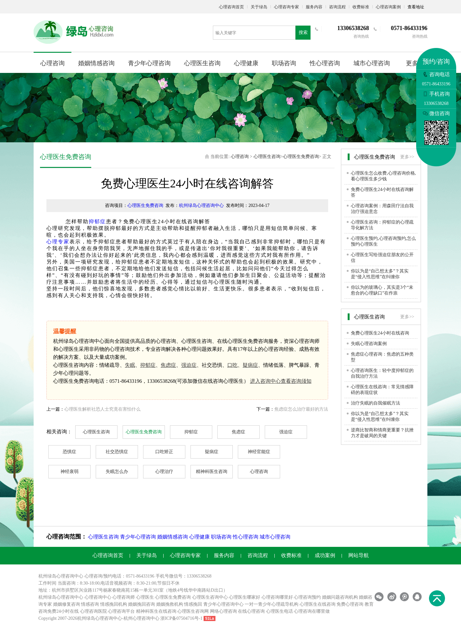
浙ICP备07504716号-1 (181, 618)
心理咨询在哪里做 (312, 611)
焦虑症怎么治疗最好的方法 (301, 409)
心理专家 (57, 241)
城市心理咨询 (371, 63)
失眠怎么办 (117, 471)
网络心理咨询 (223, 611)
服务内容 (314, 6)
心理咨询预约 (307, 597)
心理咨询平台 (121, 611)
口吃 (232, 365)
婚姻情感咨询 (96, 63)
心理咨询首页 (231, 6)
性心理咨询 (325, 63)
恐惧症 (69, 451)
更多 (412, 63)
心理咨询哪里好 (277, 597)
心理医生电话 (279, 611)
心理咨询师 (123, 597)
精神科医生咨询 (211, 471)
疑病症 (250, 365)
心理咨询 (52, 63)
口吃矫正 (164, 451)
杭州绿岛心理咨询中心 (201, 205)
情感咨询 (90, 604)
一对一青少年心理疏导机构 (271, 604)
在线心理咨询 (251, 611)
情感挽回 (193, 604)
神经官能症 (259, 451)
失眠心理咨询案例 (369, 343)
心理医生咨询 (202, 63)
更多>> (407, 156)
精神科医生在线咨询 (156, 611)
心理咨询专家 (286, 6)
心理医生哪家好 (244, 597)
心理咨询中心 (98, 597)
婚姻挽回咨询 (141, 604)
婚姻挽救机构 (169, 604)
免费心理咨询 (349, 604)
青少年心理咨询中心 (223, 604)
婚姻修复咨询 (66, 604)
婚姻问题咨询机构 (340, 597)
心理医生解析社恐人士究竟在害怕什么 (102, 409)
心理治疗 (164, 471)
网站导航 (358, 555)
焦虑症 (168, 365)
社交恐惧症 (117, 451)
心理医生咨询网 (193, 611)
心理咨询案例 (388, 6)
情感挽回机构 (113, 604)
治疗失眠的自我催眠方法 (375, 403)
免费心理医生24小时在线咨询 (380, 333)
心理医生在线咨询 (318, 604)
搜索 (303, 32)
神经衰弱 (69, 471)
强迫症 (189, 365)
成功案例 (325, 555)
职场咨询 (284, 63)
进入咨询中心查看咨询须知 (280, 381)
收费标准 (360, 6)
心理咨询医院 (93, 611)
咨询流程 (337, 6)
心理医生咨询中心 (210, 597)
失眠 (130, 365)
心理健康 (246, 63)
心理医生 (145, 597)
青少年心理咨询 (149, 63)
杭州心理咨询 (137, 618)
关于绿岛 (259, 6)
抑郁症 (97, 221)
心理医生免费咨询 (301, 156)
